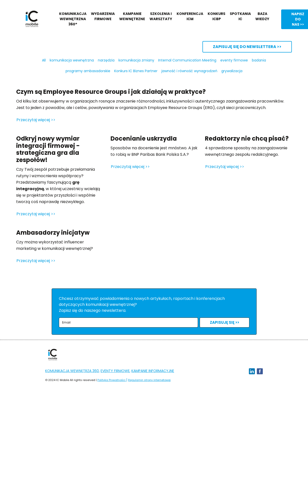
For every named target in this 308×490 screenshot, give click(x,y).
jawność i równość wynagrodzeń (189, 70)
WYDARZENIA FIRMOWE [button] (103, 16)
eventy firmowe (234, 60)
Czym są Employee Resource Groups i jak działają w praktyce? (111, 92)
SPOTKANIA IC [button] (240, 16)
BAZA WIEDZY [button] (262, 16)
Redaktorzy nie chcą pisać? (247, 138)
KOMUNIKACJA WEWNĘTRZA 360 (72, 370)
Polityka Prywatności (111, 380)
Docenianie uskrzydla (144, 138)
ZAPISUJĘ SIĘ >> (224, 322)
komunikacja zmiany (136, 60)
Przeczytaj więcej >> (35, 120)
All (44, 60)
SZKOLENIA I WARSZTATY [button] (161, 16)
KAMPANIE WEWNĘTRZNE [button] (132, 16)
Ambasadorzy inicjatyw (53, 232)
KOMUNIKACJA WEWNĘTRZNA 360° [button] (72, 19)
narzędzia (106, 60)
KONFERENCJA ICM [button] (190, 16)
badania (259, 60)
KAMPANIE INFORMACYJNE (152, 370)
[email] (128, 323)
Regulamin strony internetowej (149, 380)
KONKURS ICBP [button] (216, 16)
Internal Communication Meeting (187, 60)
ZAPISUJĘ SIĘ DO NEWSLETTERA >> (247, 47)
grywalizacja (231, 70)
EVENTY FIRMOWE (115, 370)
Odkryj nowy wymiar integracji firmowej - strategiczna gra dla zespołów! (48, 149)
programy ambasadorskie (88, 70)
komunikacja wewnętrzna (72, 60)
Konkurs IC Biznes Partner (135, 70)
